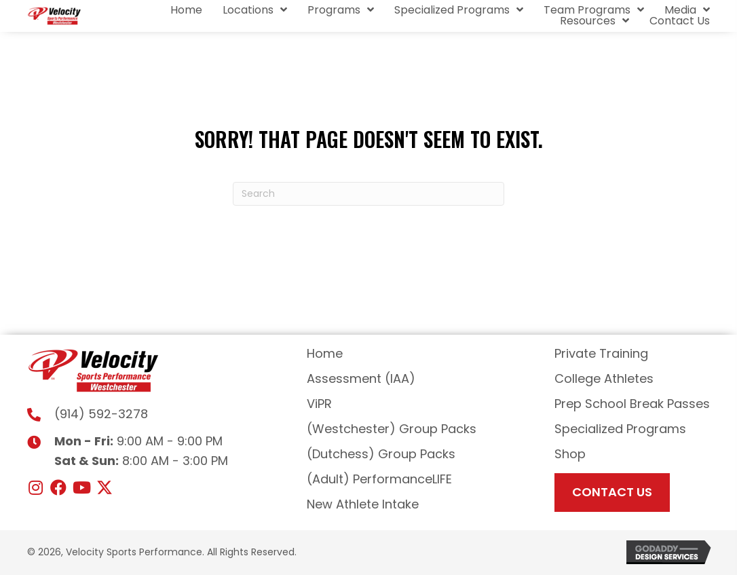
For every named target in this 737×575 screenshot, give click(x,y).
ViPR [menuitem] (319, 403)
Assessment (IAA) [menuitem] (361, 378)
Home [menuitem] (325, 353)
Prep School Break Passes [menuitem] (632, 403)
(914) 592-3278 (101, 413)
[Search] (368, 194)
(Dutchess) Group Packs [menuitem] (381, 453)
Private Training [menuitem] (601, 353)
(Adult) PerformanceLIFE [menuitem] (379, 478)
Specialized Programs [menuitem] (620, 428)
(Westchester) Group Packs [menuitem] (391, 428)
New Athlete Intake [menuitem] (363, 504)
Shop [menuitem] (570, 453)
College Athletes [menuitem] (604, 378)
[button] (35, 487)
